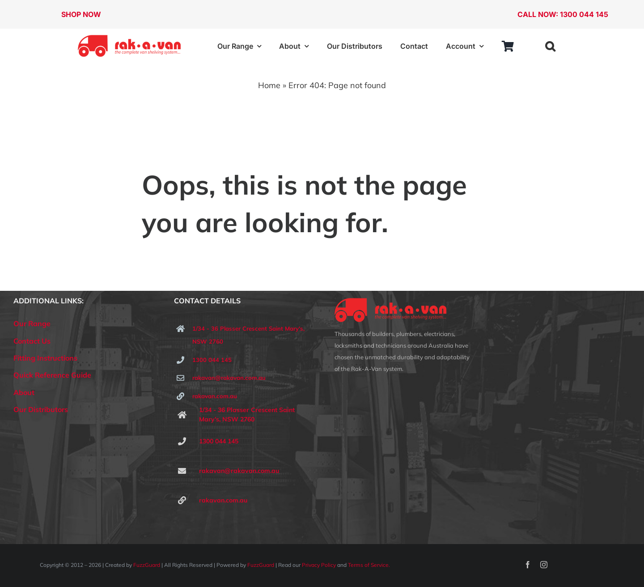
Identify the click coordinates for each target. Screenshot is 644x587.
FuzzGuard (146, 564)
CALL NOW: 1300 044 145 (562, 14)
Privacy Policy (319, 564)
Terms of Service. (369, 564)
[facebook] (527, 564)
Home (269, 85)
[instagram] (543, 564)
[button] (550, 46)
